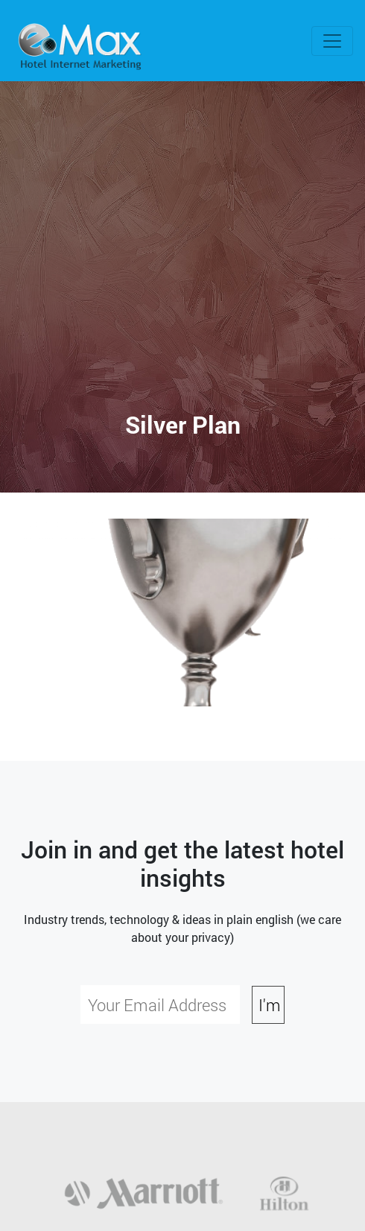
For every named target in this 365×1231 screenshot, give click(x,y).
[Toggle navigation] (332, 41)
